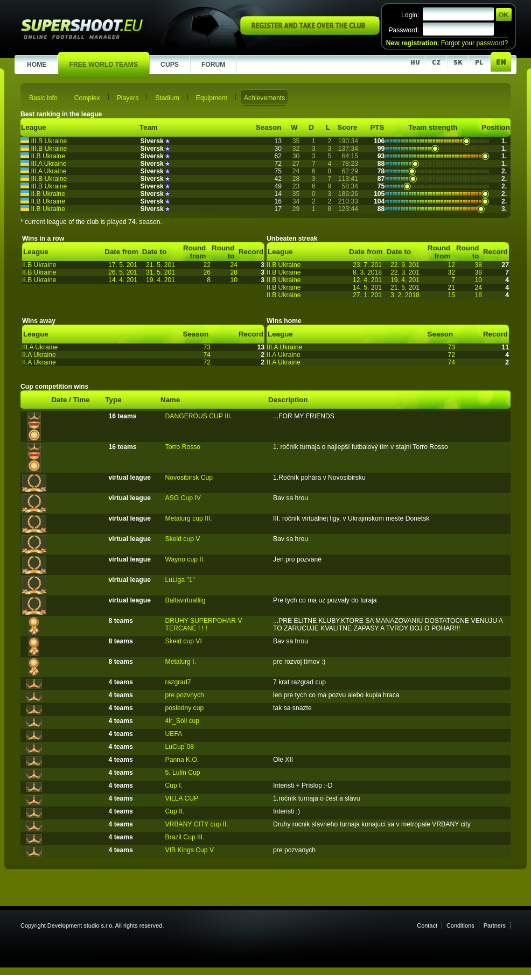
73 (207, 347)
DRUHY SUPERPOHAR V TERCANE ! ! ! (203, 624)
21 (451, 287)
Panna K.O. (182, 759)
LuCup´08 (179, 746)
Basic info (43, 98)
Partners (495, 925)
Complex (87, 98)
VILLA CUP (182, 798)
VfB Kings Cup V (189, 850)
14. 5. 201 (367, 287)
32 (451, 272)
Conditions (460, 925)
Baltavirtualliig (185, 600)
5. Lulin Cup (182, 772)
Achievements (264, 98)
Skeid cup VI (183, 641)
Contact (427, 925)
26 (207, 272)
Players (128, 98)
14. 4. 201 (122, 280)
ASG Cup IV (183, 498)
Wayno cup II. (185, 559)
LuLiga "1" (180, 580)
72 (207, 362)
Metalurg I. (180, 661)
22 (207, 265)
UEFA (174, 734)
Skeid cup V (182, 539)
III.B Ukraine (49, 141)
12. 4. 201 (367, 280)
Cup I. (174, 785)
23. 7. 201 (367, 265)
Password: (403, 30)
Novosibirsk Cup (189, 477)
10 (233, 280)
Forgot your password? (474, 43)
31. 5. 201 (160, 272)
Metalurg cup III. (188, 518)
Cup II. (175, 811)
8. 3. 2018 (367, 272)
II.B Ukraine (48, 156)
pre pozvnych (184, 695)
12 (451, 265)
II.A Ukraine (39, 355)
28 (233, 272)
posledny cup (184, 708)
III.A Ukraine (48, 163)
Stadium (167, 98)
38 (478, 265)
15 (451, 295)
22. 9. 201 (405, 265)
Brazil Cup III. (185, 837)
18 (478, 295)
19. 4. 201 (160, 280)
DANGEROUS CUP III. (198, 416)
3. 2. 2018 (405, 295)
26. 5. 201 (122, 272)
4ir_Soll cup (182, 721)
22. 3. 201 (405, 272)
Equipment (211, 98)
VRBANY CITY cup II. (196, 824)
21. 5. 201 (160, 265)
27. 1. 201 (367, 295)
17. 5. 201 (122, 265)
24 (233, 265)
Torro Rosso (183, 447)
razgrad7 (178, 682)
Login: (410, 15)
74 (207, 355)
